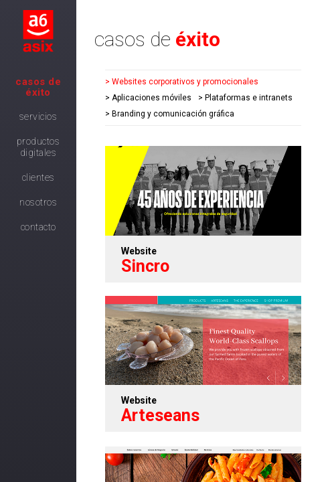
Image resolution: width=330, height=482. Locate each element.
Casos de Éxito (38, 87)
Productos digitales (38, 147)
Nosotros (38, 202)
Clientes (38, 177)
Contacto (38, 227)
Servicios (38, 116)
